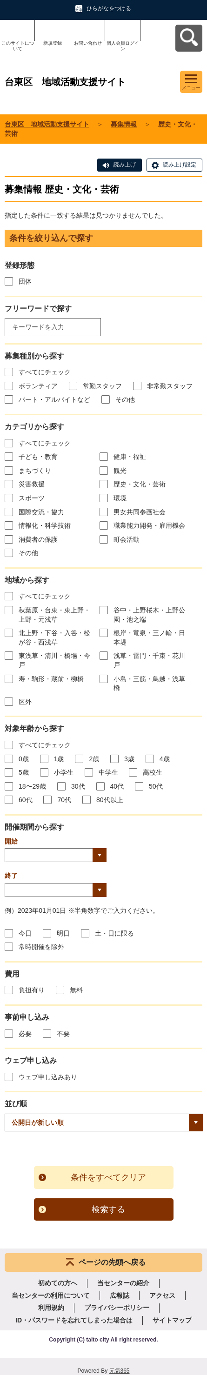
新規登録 (52, 43)
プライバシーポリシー (116, 1307)
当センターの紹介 (123, 1283)
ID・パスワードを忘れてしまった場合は (74, 1320)
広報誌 (119, 1295)
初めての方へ (57, 1283)
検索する (108, 1209)
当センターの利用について (51, 1295)
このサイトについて (17, 45)
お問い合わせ (88, 43)
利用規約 (51, 1307)
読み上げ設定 (179, 164)
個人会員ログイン (123, 45)
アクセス (162, 1295)
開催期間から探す (34, 827)
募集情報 (124, 124)
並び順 (16, 1104)
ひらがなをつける (109, 8)
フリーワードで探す (38, 308)
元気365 (119, 1371)
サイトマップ (172, 1320)
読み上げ (125, 164)
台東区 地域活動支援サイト (47, 124)
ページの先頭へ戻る (112, 1262)
